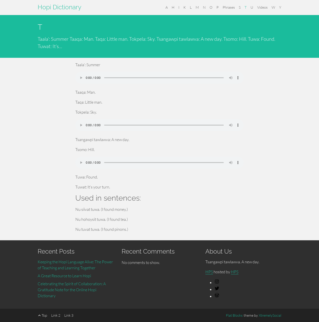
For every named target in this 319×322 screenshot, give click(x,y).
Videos (262, 7)
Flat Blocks (234, 315)
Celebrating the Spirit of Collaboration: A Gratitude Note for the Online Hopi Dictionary (72, 289)
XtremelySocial (270, 315)
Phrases (229, 7)
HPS (209, 271)
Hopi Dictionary (59, 7)
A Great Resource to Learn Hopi (64, 275)
